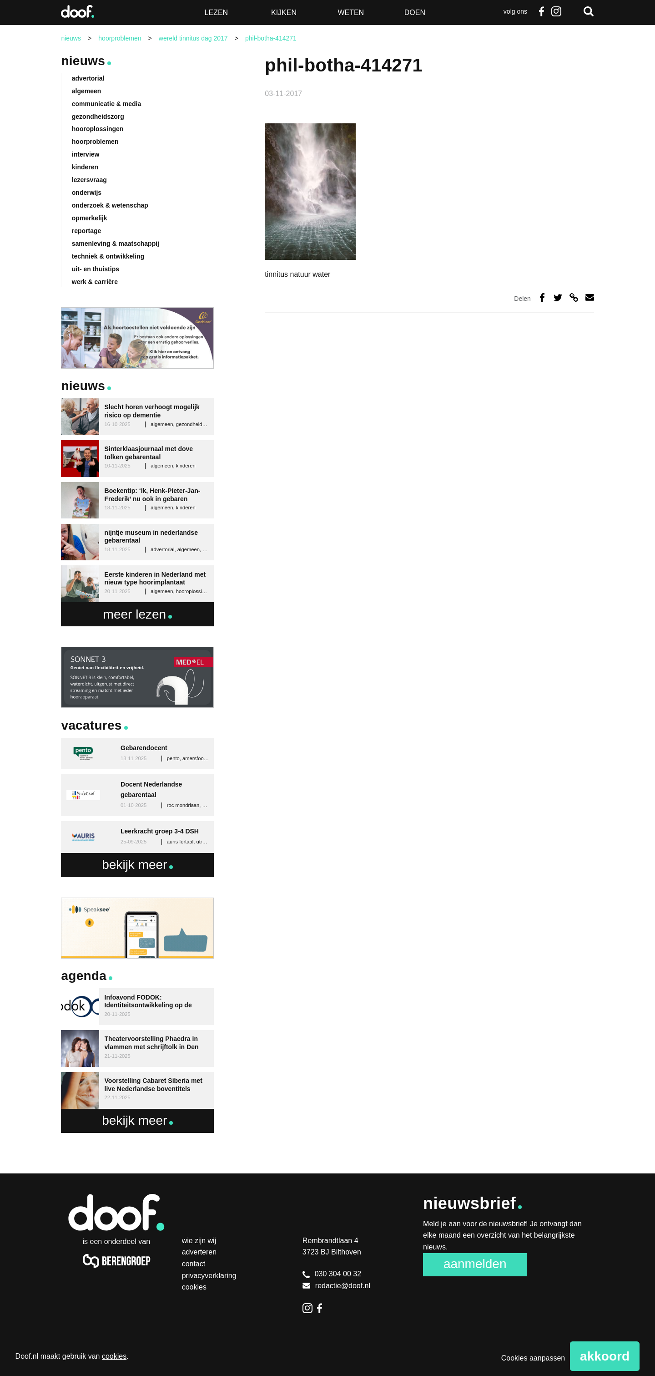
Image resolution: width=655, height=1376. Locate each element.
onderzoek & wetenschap (110, 205)
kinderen (85, 167)
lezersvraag (89, 179)
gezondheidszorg (98, 116)
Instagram (556, 11)
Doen (414, 12)
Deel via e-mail (589, 297)
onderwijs (86, 192)
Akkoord (605, 1356)
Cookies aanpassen (533, 1358)
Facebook (542, 11)
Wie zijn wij (199, 1240)
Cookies (194, 1287)
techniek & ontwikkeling (108, 256)
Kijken (284, 12)
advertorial (88, 78)
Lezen (216, 12)
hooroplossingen (98, 128)
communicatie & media (106, 103)
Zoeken (589, 11)
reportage (86, 230)
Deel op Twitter (558, 297)
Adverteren (199, 1252)
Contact (194, 1264)
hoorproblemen (95, 141)
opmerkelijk (89, 218)
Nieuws (83, 61)
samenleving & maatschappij (115, 243)
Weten (351, 12)
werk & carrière (95, 281)
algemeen (86, 91)
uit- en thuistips (95, 269)
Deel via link (573, 297)
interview (86, 154)
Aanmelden (475, 1264)
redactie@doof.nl (336, 1286)
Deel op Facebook (542, 297)
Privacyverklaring (209, 1276)
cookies (114, 1356)
